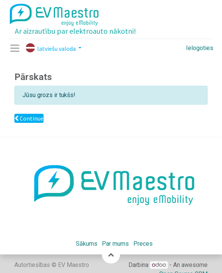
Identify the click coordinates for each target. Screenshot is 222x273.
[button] (111, 254)
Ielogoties (199, 48)
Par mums (115, 243)
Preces (143, 243)
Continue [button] (29, 118)
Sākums (86, 243)
